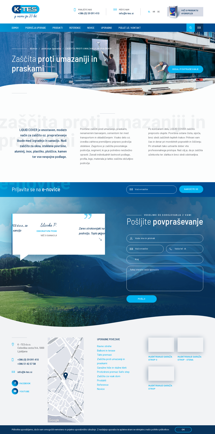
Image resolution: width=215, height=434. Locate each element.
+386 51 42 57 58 (26, 364)
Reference (75, 27)
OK (183, 429)
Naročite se (191, 189)
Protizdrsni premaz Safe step (113, 371)
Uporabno (106, 27)
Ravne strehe (104, 346)
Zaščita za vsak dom (108, 376)
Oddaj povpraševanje (185, 69)
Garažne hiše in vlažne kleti (111, 367)
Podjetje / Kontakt (130, 27)
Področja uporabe (35, 27)
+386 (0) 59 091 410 (88, 13)
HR (154, 11)
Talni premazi (104, 354)
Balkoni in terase (106, 350)
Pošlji (141, 299)
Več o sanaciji (83, 235)
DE (158, 11)
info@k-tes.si (126, 13)
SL (149, 11)
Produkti (58, 27)
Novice (90, 27)
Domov (15, 27)
